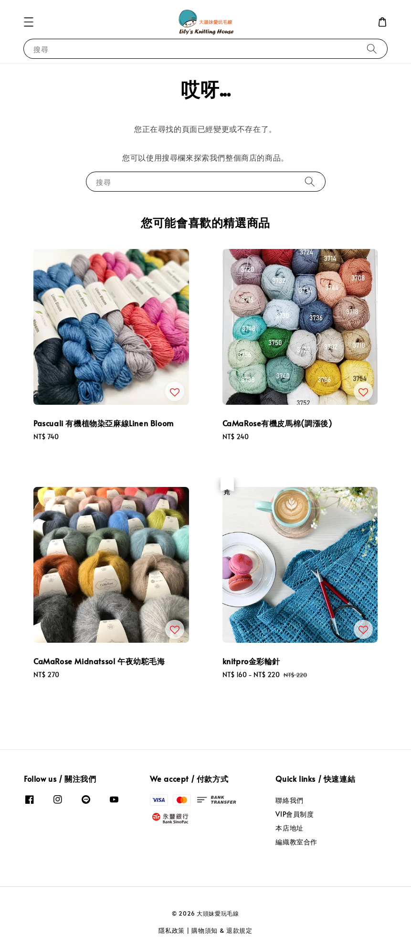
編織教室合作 (296, 841)
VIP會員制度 (294, 814)
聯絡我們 (289, 800)
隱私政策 (171, 930)
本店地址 (289, 827)
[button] (28, 21)
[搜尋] (372, 48)
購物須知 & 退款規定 (222, 930)
